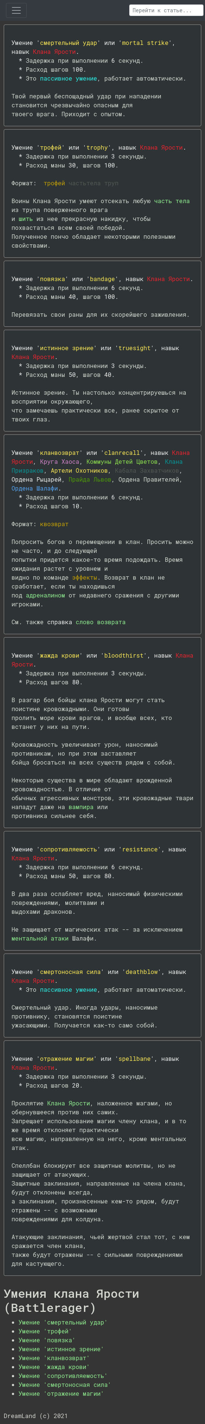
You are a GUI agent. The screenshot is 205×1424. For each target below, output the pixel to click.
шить (26, 218)
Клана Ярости (68, 1103)
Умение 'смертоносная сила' (65, 1384)
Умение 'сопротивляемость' (63, 1375)
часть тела (172, 201)
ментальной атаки (40, 938)
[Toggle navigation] (16, 10)
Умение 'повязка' (47, 1340)
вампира (81, 807)
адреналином (45, 595)
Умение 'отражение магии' (61, 1393)
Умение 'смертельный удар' (63, 1322)
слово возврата (101, 622)
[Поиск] (166, 10)
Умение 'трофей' (45, 1331)
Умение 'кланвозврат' (54, 1358)
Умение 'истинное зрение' (61, 1349)
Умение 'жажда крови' (54, 1367)
